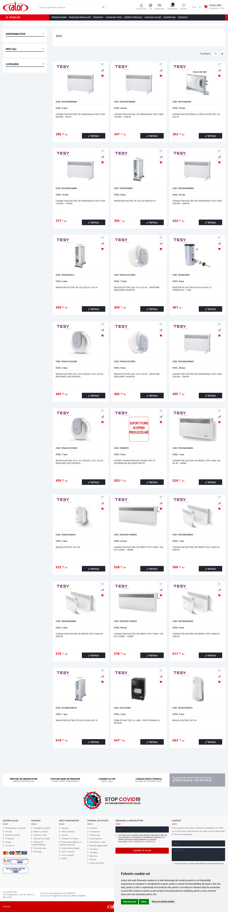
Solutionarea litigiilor (69, 848)
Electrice (92, 856)
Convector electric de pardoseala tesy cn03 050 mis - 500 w (80, 115)
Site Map (36, 851)
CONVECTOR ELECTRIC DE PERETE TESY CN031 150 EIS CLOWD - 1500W (138, 635)
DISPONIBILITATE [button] (15, 34)
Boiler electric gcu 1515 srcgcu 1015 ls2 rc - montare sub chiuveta (80, 462)
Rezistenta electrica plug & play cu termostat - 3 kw (191, 288)
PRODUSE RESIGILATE (80, 17)
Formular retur (39, 848)
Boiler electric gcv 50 (184, 720)
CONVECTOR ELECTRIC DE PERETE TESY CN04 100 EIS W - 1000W (196, 462)
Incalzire (92, 828)
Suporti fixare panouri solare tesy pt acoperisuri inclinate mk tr (134, 462)
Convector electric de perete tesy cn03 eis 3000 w (196, 548)
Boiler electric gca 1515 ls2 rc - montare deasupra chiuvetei (137, 288)
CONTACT (183, 17)
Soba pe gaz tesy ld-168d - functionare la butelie (137, 721)
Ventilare (92, 852)
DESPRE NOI (169, 17)
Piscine (91, 859)
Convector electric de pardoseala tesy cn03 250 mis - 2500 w (197, 375)
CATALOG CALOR (152, 17)
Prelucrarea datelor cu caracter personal (70, 843)
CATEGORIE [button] (12, 64)
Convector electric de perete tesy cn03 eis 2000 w (79, 635)
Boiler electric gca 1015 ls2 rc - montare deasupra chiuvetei (137, 375)
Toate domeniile (95, 863)
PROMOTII (98, 17)
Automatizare (94, 838)
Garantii (63, 828)
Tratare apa (93, 835)
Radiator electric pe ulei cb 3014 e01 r (76, 720)
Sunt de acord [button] (129, 902)
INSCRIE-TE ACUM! (142, 850)
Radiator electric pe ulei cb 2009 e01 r (135, 200)
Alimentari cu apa (96, 842)
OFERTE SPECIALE (133, 17)
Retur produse (67, 831)
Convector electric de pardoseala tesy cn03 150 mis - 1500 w (80, 202)
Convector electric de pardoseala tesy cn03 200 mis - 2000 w (197, 202)
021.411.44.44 (203, 780)
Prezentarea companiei (14, 828)
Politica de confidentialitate (38, 843)
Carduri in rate (38, 835)
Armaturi (92, 849)
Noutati (7, 831)
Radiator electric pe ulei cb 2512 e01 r (76, 287)
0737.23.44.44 (184, 780)
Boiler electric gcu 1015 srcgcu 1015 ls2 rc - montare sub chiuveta (80, 375)
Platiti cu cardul (39, 831)
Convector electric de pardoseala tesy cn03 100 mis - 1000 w (138, 115)
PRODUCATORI (59, 17)
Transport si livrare (68, 838)
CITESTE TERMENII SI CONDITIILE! (140, 841)
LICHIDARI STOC (114, 17)
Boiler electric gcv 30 (68, 547)
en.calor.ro (9, 845)
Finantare (8, 838)
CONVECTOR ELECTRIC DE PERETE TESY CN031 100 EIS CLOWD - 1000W (138, 548)
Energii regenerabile (97, 845)
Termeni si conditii (40, 838)
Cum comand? (66, 851)
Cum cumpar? (66, 855)
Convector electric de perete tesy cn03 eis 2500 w (196, 635)
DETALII (93, 135)
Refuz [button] (144, 902)
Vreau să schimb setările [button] (163, 902)
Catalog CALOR (11, 835)
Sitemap (6, 906)
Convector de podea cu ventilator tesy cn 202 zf (196, 115)
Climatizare (93, 831)
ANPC (63, 858)
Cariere (7, 842)
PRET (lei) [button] (11, 49)
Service (63, 835)
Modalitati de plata (40, 828)
